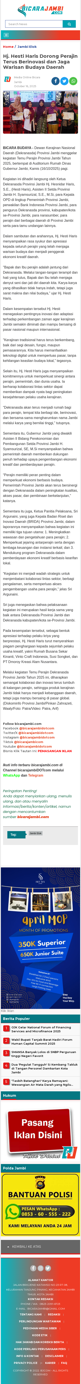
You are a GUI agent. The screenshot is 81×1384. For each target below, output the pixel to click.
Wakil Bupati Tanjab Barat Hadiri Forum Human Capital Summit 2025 (41, 1041)
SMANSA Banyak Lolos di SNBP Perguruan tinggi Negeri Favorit (43, 1054)
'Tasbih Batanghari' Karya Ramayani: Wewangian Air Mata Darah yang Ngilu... (42, 1082)
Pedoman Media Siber (40, 1328)
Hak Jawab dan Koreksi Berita (40, 1342)
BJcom (45, 1370)
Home (8, 47)
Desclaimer (54, 1356)
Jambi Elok (27, 47)
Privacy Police (25, 1363)
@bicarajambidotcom (36, 728)
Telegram (35, 775)
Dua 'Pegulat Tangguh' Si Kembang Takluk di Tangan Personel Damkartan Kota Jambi (44, 1068)
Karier (50, 1363)
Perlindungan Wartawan (40, 1321)
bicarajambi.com (33, 816)
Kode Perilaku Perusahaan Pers (40, 1349)
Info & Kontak (27, 1356)
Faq (64, 1363)
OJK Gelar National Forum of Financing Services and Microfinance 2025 (41, 1029)
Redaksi (54, 1314)
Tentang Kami (31, 1314)
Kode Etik (40, 1335)
